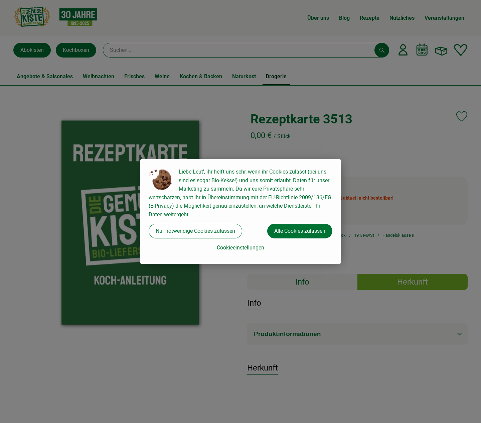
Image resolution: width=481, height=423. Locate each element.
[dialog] (240, 211)
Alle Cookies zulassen (299, 231)
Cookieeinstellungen (240, 247)
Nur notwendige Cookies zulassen (195, 231)
